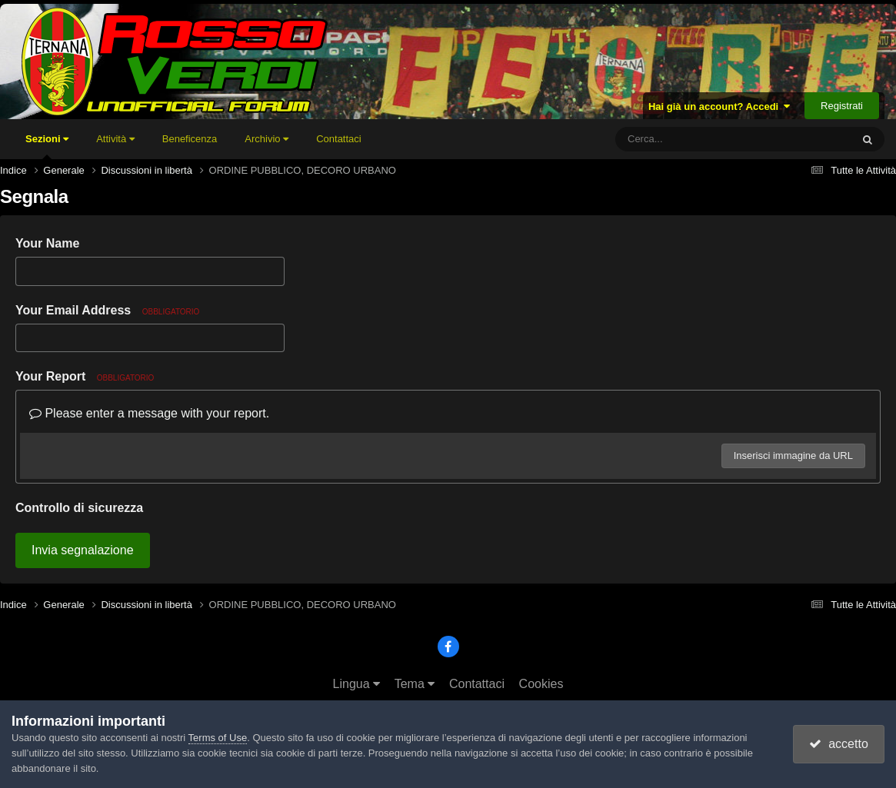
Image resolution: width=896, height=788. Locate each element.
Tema (415, 683)
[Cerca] (699, 139)
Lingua (357, 683)
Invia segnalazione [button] (83, 550)
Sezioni (46, 146)
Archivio (266, 139)
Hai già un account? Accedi (719, 106)
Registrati (842, 105)
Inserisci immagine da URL (793, 455)
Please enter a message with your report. (149, 413)
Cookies (541, 683)
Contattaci (338, 139)
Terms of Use (218, 737)
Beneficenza (190, 139)
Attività (115, 139)
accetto (838, 743)
